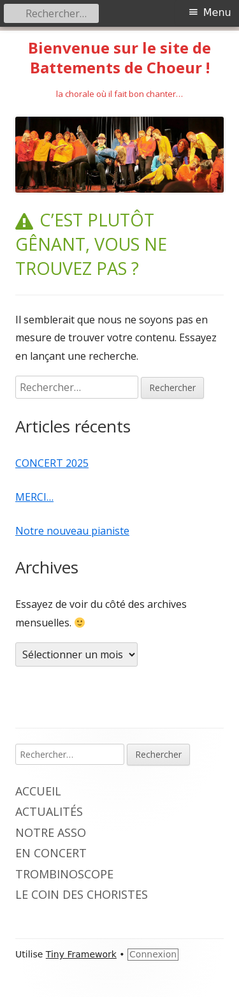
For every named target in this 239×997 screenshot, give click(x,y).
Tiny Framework (81, 954)
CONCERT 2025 (52, 463)
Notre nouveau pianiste (72, 531)
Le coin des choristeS (81, 894)
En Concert (51, 852)
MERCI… (34, 497)
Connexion (153, 954)
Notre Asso (50, 832)
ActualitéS (49, 811)
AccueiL (38, 791)
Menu (217, 12)
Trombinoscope (64, 874)
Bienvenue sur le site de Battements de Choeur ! (119, 58)
